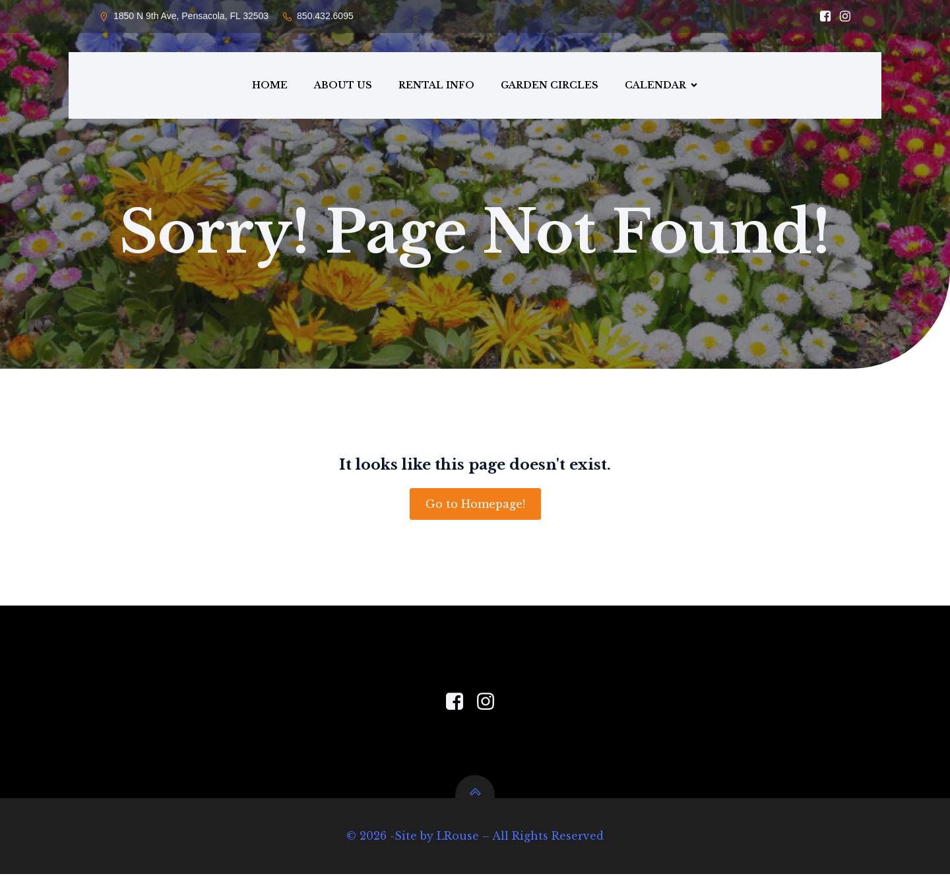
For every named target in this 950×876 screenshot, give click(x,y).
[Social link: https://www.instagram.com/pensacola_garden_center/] (842, 16)
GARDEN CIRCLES (549, 86)
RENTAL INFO (436, 86)
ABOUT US (343, 86)
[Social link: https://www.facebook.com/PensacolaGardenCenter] (459, 703)
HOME (270, 86)
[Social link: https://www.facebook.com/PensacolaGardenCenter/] (822, 16)
